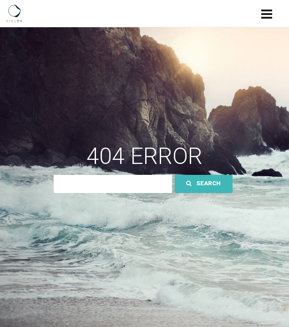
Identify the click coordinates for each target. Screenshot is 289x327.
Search (203, 183)
